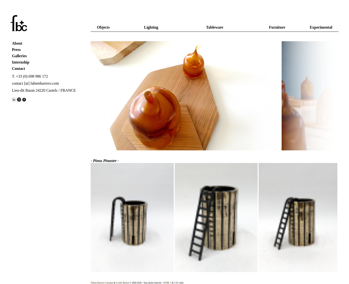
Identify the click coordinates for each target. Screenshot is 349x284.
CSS (176, 283)
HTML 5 (167, 283)
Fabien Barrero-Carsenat (102, 283)
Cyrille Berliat (122, 283)
